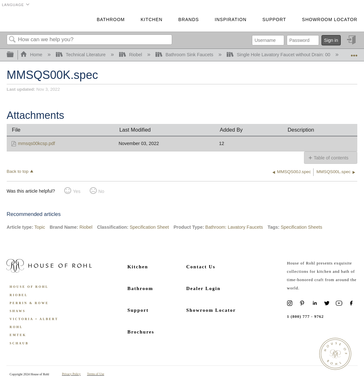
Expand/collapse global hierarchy (14, 55)
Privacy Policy (71, 374)
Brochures (140, 331)
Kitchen (151, 19)
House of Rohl (29, 286)
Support (274, 19)
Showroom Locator (329, 19)
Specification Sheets (301, 227)
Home (32, 54)
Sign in (331, 40)
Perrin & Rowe (29, 303)
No (101, 191)
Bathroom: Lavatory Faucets (234, 227)
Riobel (131, 54)
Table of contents (331, 157)
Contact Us (200, 266)
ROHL (16, 327)
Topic (39, 227)
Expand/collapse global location (354, 53)
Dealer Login (203, 288)
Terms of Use (95, 374)
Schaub (19, 343)
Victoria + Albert (34, 319)
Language (13, 5)
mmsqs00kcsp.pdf (36, 143)
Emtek (18, 335)
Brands (188, 19)
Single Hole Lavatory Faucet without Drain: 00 (279, 54)
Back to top (17, 171)
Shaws (18, 311)
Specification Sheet (149, 227)
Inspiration (230, 19)
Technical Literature (81, 54)
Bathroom (111, 19)
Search (12, 40)
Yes (76, 191)
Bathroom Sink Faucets (185, 54)
